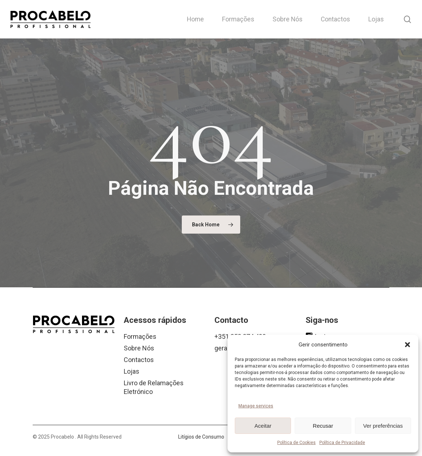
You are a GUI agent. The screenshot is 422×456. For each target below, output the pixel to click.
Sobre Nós (139, 348)
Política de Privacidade (342, 442)
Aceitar (262, 426)
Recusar (323, 426)
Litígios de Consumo (201, 437)
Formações (140, 336)
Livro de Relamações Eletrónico (154, 387)
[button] (407, 344)
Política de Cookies (296, 442)
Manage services (255, 405)
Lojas (131, 371)
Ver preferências (383, 426)
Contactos (139, 359)
